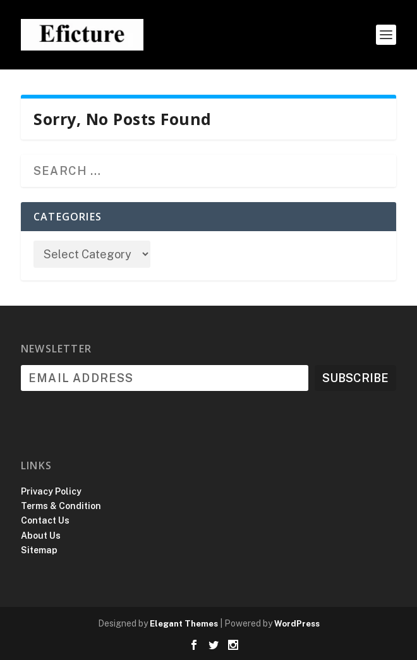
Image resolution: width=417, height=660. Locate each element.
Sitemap (39, 550)
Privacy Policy (51, 491)
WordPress (297, 623)
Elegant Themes (184, 623)
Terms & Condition (61, 506)
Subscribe (355, 378)
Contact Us (45, 520)
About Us (41, 536)
